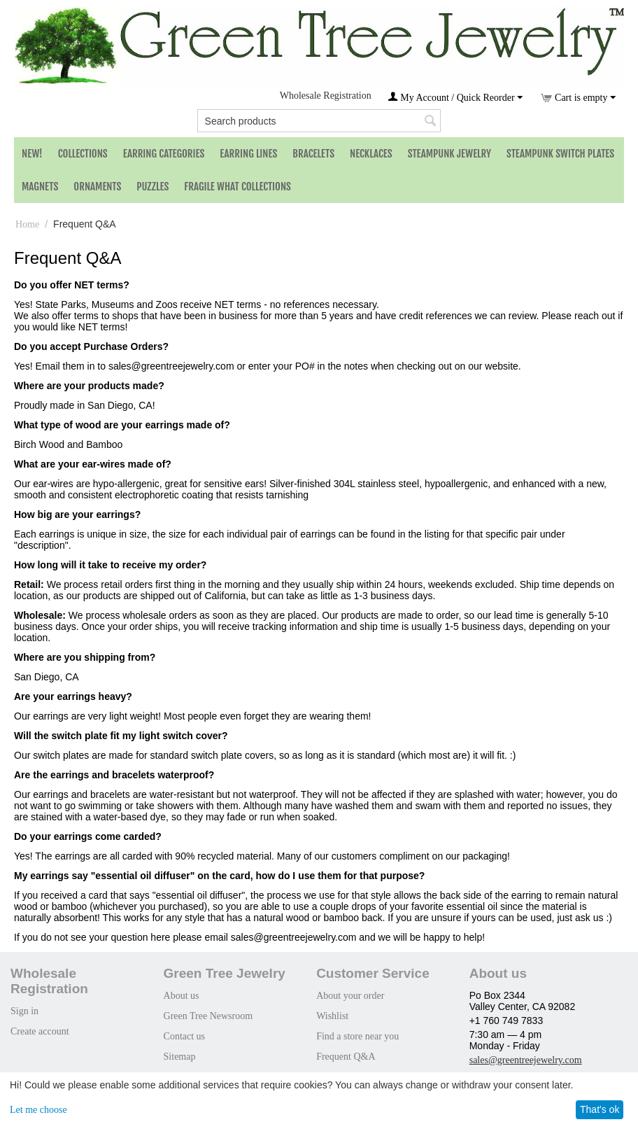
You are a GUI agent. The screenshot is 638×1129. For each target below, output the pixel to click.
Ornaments (97, 186)
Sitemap (180, 1056)
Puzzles (152, 186)
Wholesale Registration (325, 95)
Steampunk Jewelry (449, 153)
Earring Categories (164, 153)
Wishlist (332, 1016)
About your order (350, 995)
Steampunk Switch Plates (560, 153)
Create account (39, 1031)
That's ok (599, 1109)
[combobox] (319, 120)
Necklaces (371, 153)
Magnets (40, 186)
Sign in (24, 1011)
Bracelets (313, 153)
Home (27, 224)
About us (181, 995)
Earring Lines (248, 153)
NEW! (32, 153)
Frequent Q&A (345, 1056)
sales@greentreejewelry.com (525, 1060)
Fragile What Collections (237, 186)
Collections (83, 153)
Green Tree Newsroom (208, 1016)
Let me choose (38, 1110)
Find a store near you (357, 1036)
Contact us (185, 1036)
